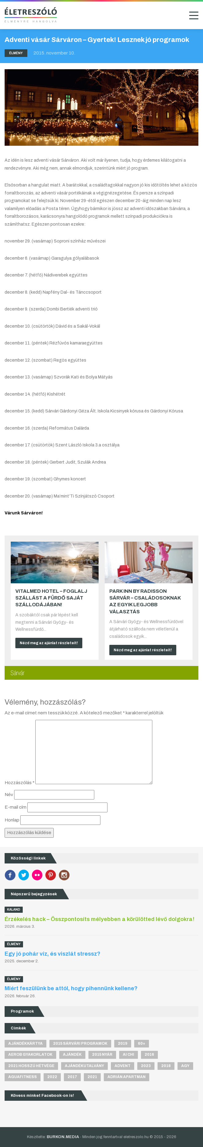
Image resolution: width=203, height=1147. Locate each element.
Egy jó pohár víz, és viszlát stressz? (52, 954)
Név (9, 794)
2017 (72, 1077)
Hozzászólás (19, 782)
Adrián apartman (126, 1077)
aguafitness (22, 1077)
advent (123, 1066)
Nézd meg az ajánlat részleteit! (49, 643)
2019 (122, 1043)
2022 (52, 1077)
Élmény (16, 53)
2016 (149, 1054)
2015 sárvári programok (80, 1043)
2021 (92, 1077)
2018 (166, 1066)
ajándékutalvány (84, 1066)
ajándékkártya (25, 1043)
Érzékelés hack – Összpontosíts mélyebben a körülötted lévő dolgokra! (99, 919)
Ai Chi (128, 1054)
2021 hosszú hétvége (31, 1066)
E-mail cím (15, 807)
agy (185, 1066)
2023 (146, 1066)
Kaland (13, 909)
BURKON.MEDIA (63, 1137)
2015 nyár (102, 1054)
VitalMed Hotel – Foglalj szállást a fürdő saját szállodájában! (51, 598)
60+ (141, 1043)
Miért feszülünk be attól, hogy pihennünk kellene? (71, 988)
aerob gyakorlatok (30, 1054)
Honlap (12, 820)
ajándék (72, 1054)
